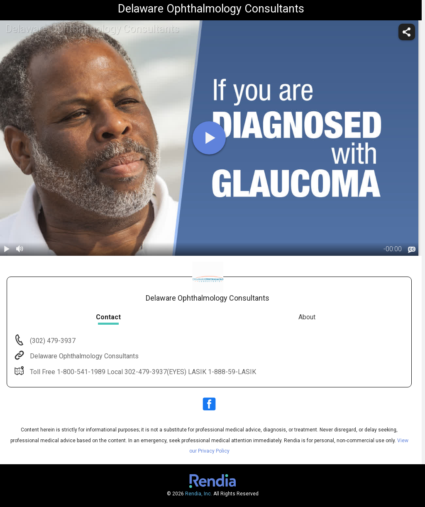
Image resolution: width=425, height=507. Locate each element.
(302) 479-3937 (52, 341)
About (306, 317)
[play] (209, 137)
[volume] (20, 249)
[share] (406, 32)
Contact (108, 317)
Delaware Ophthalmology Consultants (83, 356)
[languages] (411, 249)
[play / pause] (6, 249)
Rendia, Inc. (198, 494)
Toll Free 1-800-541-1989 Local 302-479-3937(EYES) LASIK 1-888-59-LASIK (142, 372)
